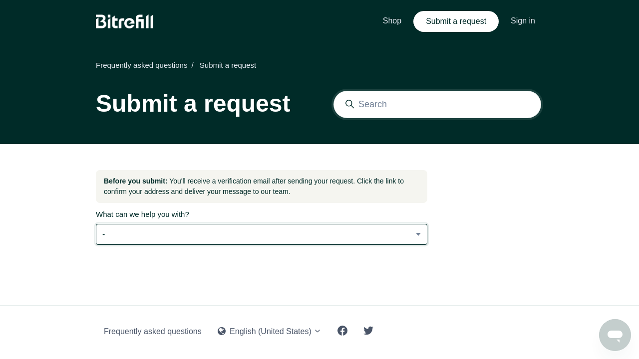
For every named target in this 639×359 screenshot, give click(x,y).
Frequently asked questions (141, 65)
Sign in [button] (523, 20)
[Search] (437, 104)
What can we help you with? (142, 214)
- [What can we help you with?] (103, 234)
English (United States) (270, 331)
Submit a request (456, 21)
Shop (392, 20)
